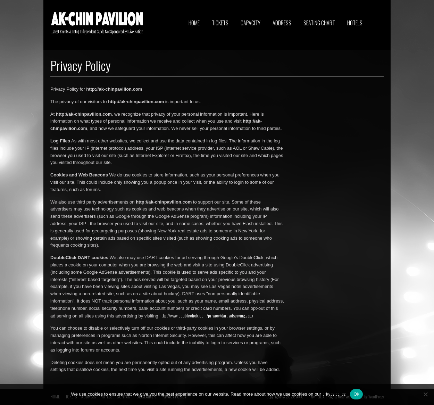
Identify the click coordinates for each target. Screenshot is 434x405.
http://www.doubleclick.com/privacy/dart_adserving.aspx (206, 315)
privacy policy (334, 393)
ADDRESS (282, 23)
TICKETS (220, 23)
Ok (356, 394)
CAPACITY (250, 23)
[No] (425, 394)
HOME (194, 23)
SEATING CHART (319, 23)
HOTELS (354, 23)
